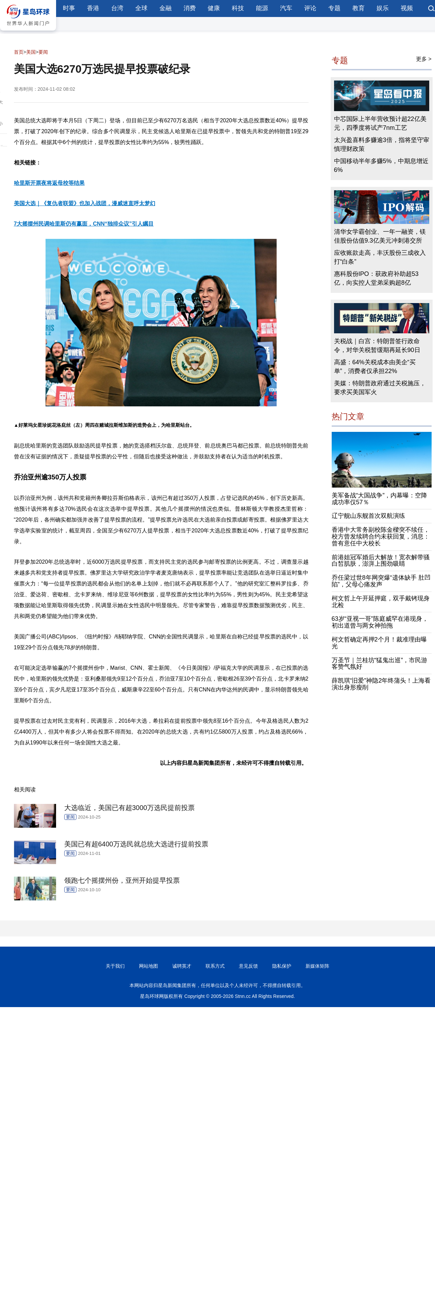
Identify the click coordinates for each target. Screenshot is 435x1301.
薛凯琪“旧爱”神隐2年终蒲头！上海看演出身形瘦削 (381, 684)
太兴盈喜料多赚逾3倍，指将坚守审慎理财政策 (381, 144)
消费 (190, 8)
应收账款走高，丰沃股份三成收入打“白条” (380, 257)
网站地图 (148, 966)
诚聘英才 (181, 966)
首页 (18, 52)
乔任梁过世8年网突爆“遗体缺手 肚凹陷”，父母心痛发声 (381, 581)
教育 (358, 8)
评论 (310, 8)
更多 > (424, 59)
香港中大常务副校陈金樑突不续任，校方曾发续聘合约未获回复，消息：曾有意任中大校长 (381, 536)
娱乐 (383, 8)
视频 (407, 8)
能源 (262, 8)
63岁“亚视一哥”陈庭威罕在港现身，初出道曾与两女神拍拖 (380, 622)
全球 (141, 8)
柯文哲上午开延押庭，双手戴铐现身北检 (381, 602)
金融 (165, 8)
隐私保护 (281, 966)
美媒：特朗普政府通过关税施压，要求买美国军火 (380, 387)
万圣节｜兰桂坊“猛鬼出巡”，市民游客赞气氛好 (380, 663)
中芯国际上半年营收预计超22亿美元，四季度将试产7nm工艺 (380, 123)
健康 (214, 8)
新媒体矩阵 (317, 966)
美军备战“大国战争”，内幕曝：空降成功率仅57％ (380, 499)
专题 (334, 8)
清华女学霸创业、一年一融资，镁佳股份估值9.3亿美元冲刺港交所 (380, 236)
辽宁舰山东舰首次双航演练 (368, 515)
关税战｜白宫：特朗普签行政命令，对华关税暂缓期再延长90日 (377, 345)
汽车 (286, 8)
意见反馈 (248, 966)
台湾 (117, 8)
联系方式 (215, 966)
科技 (238, 8)
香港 (93, 8)
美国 (31, 52)
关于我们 (115, 966)
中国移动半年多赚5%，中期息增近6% (381, 165)
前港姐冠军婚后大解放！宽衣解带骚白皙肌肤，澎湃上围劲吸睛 (381, 560)
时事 (69, 8)
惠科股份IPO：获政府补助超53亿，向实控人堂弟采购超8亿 (376, 278)
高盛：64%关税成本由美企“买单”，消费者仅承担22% (375, 366)
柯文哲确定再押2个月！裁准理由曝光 (379, 643)
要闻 (43, 52)
